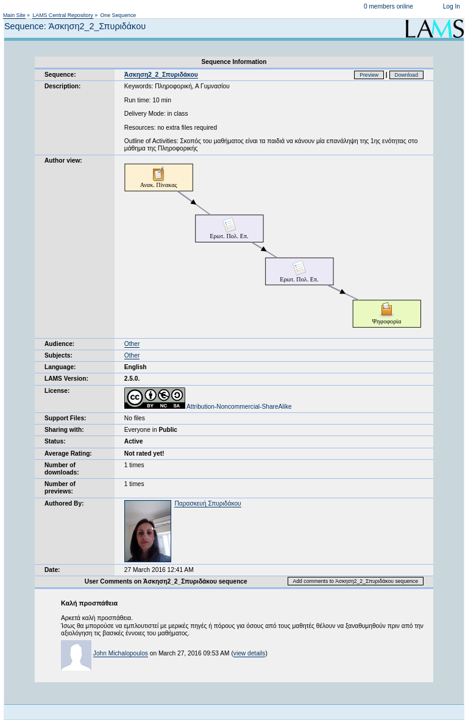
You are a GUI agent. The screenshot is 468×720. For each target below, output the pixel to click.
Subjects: (58, 355)
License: (56, 390)
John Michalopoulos (120, 653)
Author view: (63, 160)
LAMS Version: (66, 378)
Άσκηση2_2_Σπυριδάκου (161, 74)
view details (249, 653)
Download (407, 75)
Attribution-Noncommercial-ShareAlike (208, 406)
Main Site (14, 15)
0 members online (388, 6)
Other (132, 344)
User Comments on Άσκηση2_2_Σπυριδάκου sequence (166, 581)
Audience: (59, 344)
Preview (369, 75)
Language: (60, 367)
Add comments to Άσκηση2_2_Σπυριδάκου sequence (355, 581)
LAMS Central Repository (62, 15)
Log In (451, 6)
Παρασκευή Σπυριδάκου (207, 503)
